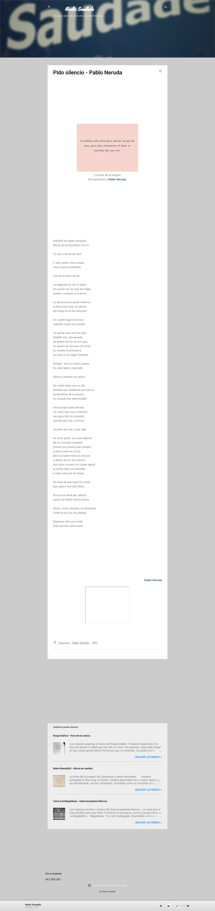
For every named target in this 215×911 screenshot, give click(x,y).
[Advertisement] (107, 44)
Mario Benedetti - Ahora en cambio (73, 768)
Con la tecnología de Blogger (107, 885)
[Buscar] (165, 7)
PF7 (95, 643)
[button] (160, 71)
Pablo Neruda (80, 643)
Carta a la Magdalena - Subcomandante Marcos (80, 801)
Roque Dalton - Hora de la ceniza (71, 735)
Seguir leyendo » (148, 756)
